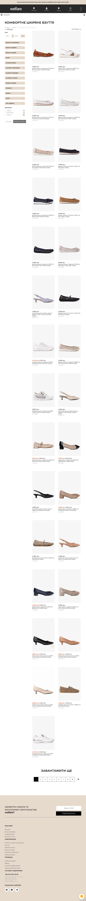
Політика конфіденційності (12, 865)
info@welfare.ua (13, 881)
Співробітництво (9, 834)
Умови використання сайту (12, 868)
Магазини (8, 829)
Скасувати (9, 121)
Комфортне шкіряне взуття (27, 27)
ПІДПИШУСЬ (68, 813)
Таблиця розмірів (10, 854)
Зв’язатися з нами (10, 836)
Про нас (7, 845)
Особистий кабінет (10, 861)
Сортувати (76, 29)
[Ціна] (8, 36)
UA (81, 10)
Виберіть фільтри (19, 121)
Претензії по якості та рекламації (14, 842)
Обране (7, 863)
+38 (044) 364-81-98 (11, 874)
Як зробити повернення (12, 852)
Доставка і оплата (10, 847)
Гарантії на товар (10, 850)
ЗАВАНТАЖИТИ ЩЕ (56, 770)
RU (81, 8)
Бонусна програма (10, 831)
